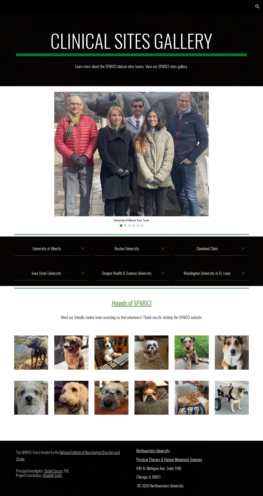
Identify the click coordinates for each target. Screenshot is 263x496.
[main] (131, 42)
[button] (257, 6)
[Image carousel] (131, 159)
